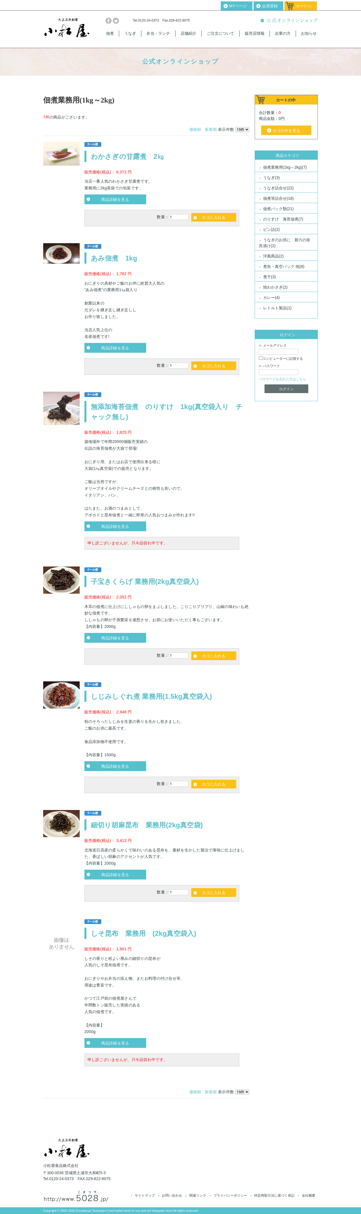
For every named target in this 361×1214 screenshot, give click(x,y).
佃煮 (110, 33)
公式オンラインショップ (289, 21)
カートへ (303, 6)
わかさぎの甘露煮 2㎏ (127, 156)
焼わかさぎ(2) (275, 287)
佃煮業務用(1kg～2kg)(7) (285, 167)
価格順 (195, 129)
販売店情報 (255, 33)
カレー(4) (271, 297)
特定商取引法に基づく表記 (274, 1195)
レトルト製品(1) (277, 308)
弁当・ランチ (158, 33)
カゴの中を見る (286, 130)
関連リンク (197, 1195)
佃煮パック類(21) (278, 208)
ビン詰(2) (271, 229)
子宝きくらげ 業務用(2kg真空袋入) (145, 581)
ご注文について (220, 33)
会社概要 (308, 1195)
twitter (115, 20)
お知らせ (309, 33)
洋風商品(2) (273, 256)
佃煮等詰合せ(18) (278, 198)
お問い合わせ (172, 1195)
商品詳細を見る (115, 199)
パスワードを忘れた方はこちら (282, 379)
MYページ (238, 6)
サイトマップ (145, 1195)
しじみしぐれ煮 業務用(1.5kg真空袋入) (151, 696)
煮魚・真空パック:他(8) (283, 266)
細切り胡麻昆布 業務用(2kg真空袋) (150, 825)
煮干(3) (269, 277)
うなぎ (130, 33)
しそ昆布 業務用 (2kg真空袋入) (143, 933)
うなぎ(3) (271, 177)
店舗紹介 (188, 33)
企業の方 (283, 33)
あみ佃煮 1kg (114, 258)
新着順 (211, 129)
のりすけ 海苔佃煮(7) (283, 219)
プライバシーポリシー (230, 1195)
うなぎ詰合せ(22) (278, 188)
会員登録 (270, 6)
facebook (108, 20)
